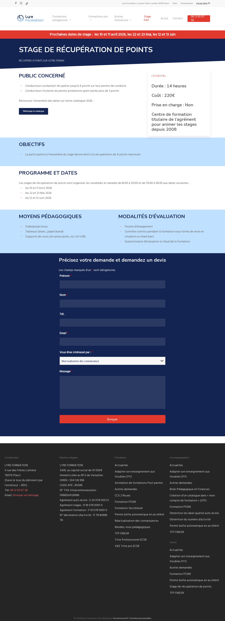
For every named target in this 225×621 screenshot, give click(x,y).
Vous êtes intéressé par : (76, 352)
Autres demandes (126, 489)
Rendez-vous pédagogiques (132, 527)
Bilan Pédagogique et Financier (190, 489)
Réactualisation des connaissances (137, 520)
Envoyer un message (26, 495)
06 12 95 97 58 (19, 490)
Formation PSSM (125, 502)
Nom (63, 295)
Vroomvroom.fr (120, 618)
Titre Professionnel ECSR (131, 539)
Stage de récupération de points (190, 586)
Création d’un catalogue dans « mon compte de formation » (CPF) (192, 498)
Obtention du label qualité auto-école (194, 513)
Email (64, 333)
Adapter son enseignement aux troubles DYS (135, 474)
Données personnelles (140, 618)
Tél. (62, 314)
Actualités (121, 465)
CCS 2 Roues (122, 495)
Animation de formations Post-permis (139, 483)
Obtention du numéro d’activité (190, 519)
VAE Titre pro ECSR (127, 546)
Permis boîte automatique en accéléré (139, 514)
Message (66, 371)
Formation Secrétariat (129, 508)
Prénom (65, 276)
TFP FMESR (122, 533)
